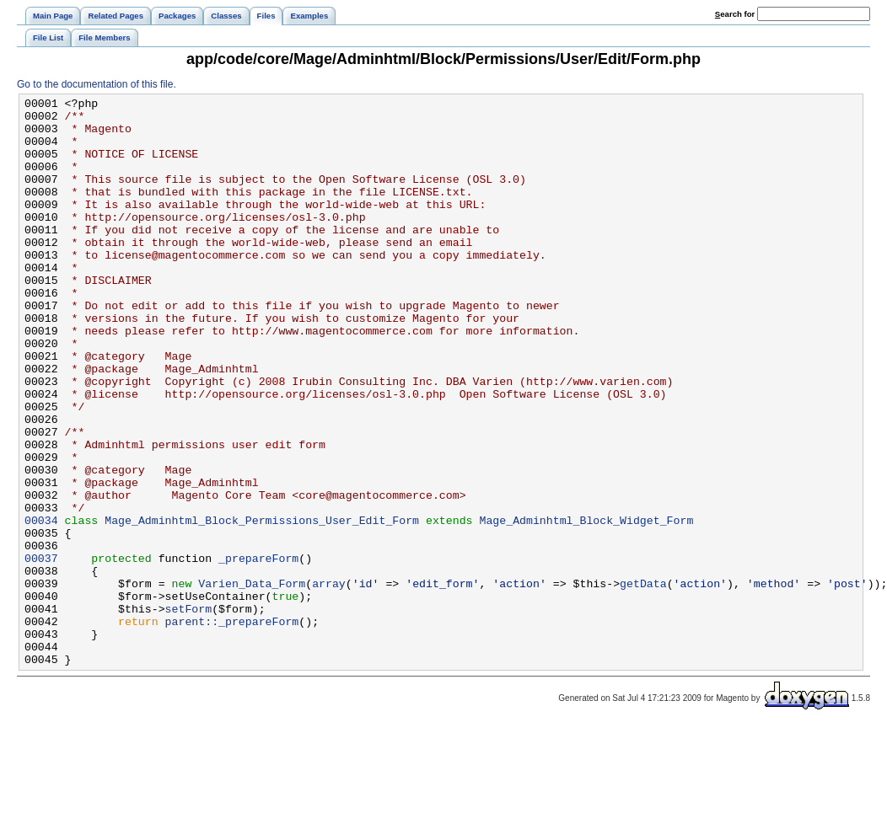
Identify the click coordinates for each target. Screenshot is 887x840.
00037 (41, 651)
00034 (41, 605)
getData (643, 681)
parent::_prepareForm (232, 727)
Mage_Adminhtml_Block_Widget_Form (586, 605)
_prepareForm (258, 651)
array (329, 681)
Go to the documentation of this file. (96, 84)
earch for (734, 14)
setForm (188, 712)
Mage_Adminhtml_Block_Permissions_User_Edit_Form (262, 605)
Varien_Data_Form (251, 681)
